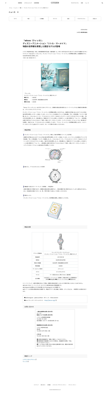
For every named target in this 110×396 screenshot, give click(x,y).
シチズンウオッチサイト (29, 359)
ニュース (87, 3)
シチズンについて (28, 3)
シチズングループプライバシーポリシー (59, 384)
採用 (82, 3)
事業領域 (20, 3)
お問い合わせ (43, 384)
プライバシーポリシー (72, 384)
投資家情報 (36, 3)
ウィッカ (25, 361)
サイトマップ (36, 384)
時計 (21, 7)
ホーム (10, 7)
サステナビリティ (75, 3)
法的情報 (48, 384)
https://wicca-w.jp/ (49, 300)
